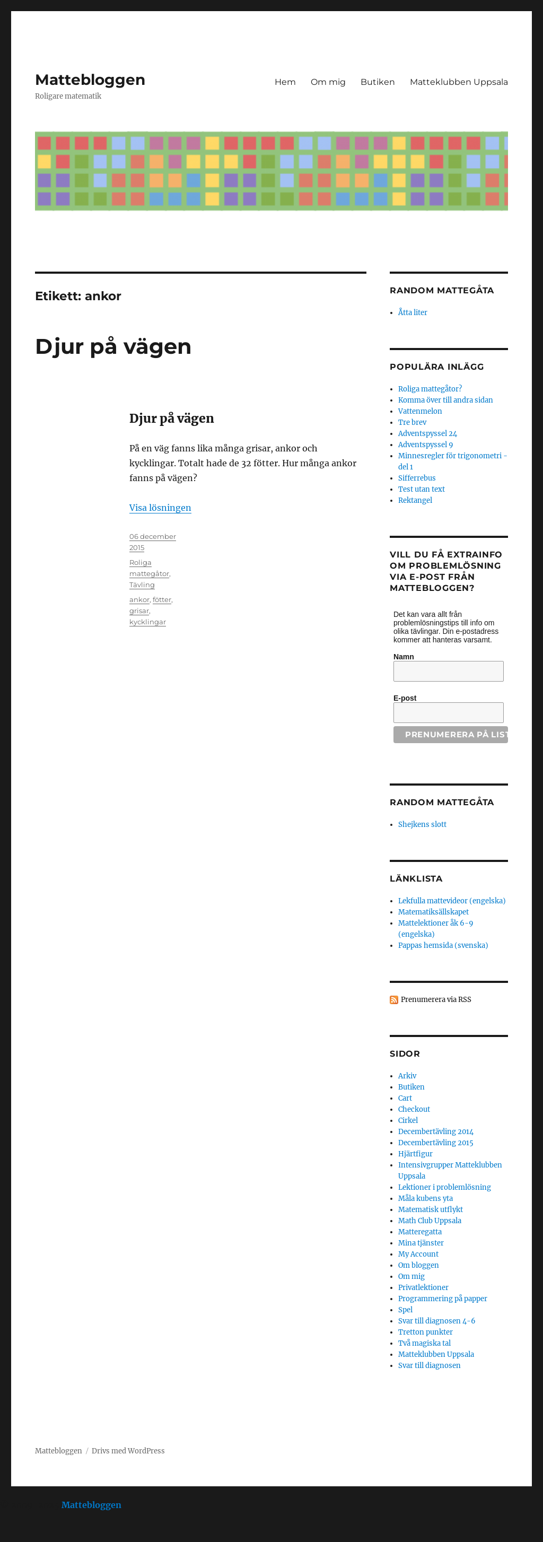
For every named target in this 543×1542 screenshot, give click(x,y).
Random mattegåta (442, 802)
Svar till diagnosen (429, 1365)
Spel (405, 1309)
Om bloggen (418, 1265)
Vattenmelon (420, 411)
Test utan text (421, 489)
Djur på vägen (113, 346)
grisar (139, 610)
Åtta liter (412, 312)
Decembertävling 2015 (436, 1142)
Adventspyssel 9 (425, 444)
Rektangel (415, 500)
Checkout (414, 1109)
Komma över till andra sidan (445, 400)
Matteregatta (420, 1231)
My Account (418, 1254)
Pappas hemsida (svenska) (443, 945)
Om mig (328, 82)
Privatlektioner (423, 1287)
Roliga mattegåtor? (430, 389)
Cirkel (408, 1120)
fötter (162, 599)
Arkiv (407, 1076)
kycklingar (147, 621)
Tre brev (412, 422)
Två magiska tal (424, 1343)
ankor (139, 599)
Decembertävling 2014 (436, 1131)
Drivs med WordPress (128, 1451)
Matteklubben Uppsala (459, 82)
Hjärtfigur (415, 1153)
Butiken (378, 82)
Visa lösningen (160, 507)
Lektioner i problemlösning (444, 1187)
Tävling (142, 584)
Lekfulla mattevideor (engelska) (452, 900)
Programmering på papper (442, 1298)
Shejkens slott (422, 824)
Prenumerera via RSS (436, 999)
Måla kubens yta (425, 1198)
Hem (285, 82)
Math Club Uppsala (429, 1220)
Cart (405, 1098)
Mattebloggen (90, 80)
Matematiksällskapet (433, 912)
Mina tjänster (421, 1243)
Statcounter (25, 1534)
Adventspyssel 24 (427, 433)
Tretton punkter (425, 1332)
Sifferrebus (417, 478)
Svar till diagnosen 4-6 (437, 1321)
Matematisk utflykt (430, 1209)
